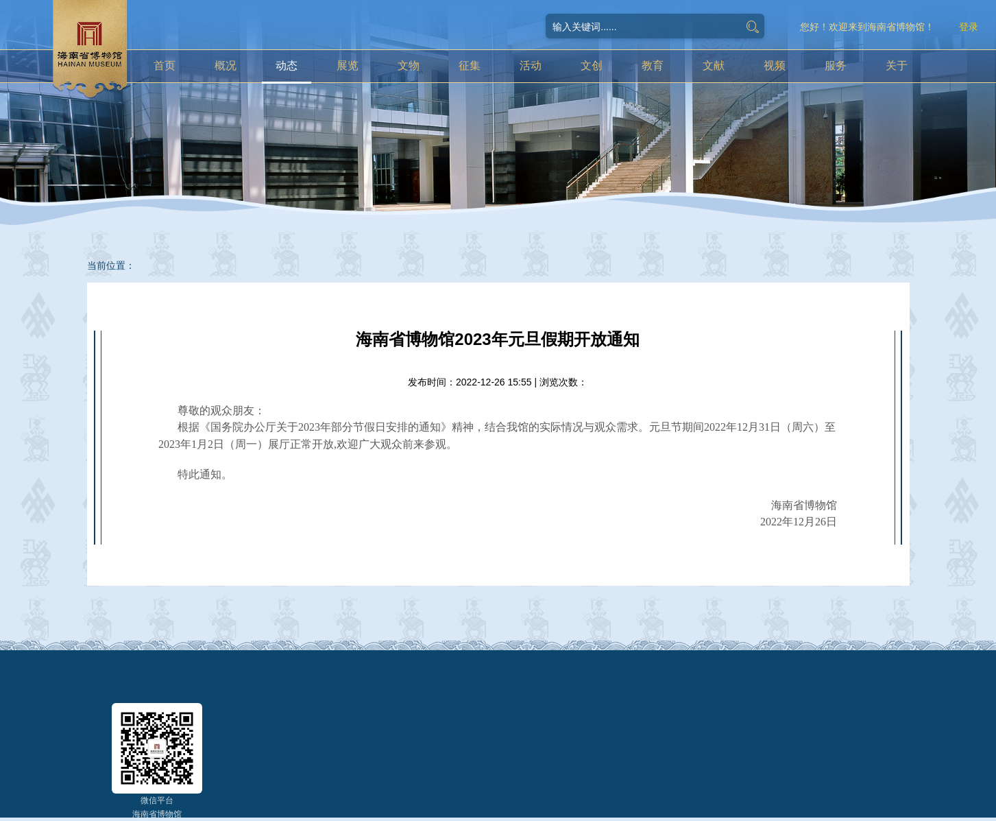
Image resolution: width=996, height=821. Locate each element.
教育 (653, 65)
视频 (775, 65)
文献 (714, 65)
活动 (531, 65)
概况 (225, 65)
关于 (897, 65)
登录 (968, 26)
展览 (348, 65)
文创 (592, 65)
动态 (286, 65)
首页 (164, 65)
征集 (470, 65)
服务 (836, 65)
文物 (409, 65)
